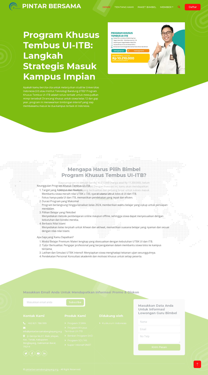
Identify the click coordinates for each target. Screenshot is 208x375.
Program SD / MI (77, 340)
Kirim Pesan (159, 347)
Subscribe (75, 302)
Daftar (193, 7)
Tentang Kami (124, 7)
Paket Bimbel (147, 7)
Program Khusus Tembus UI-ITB (76, 329)
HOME (107, 7)
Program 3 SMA (76, 323)
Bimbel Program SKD (80, 335)
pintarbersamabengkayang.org (42, 369)
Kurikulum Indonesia (114, 323)
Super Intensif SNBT (79, 344)
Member (165, 7)
